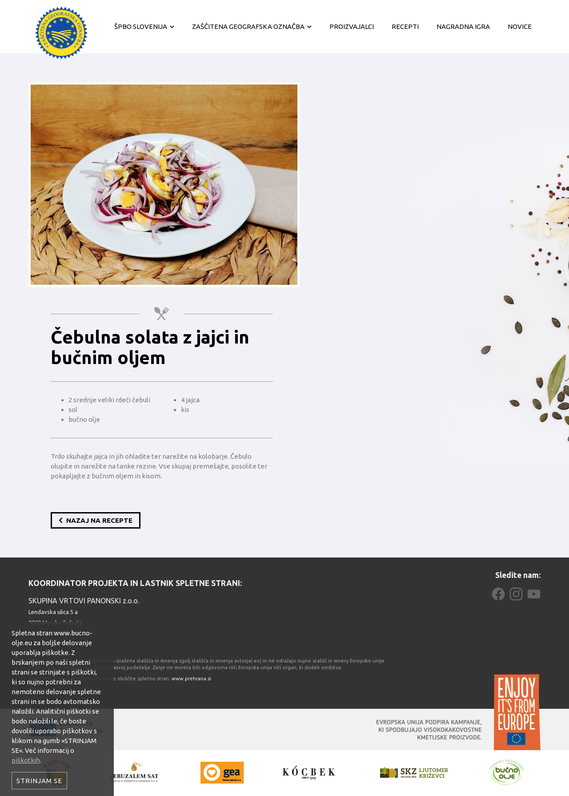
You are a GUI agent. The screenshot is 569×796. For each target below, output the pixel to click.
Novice (520, 26)
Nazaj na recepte (95, 520)
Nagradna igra (463, 26)
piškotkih (26, 760)
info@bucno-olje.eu (53, 633)
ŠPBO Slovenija (140, 26)
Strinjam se (39, 780)
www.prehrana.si (191, 678)
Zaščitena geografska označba (248, 26)
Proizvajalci (351, 26)
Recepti (405, 26)
